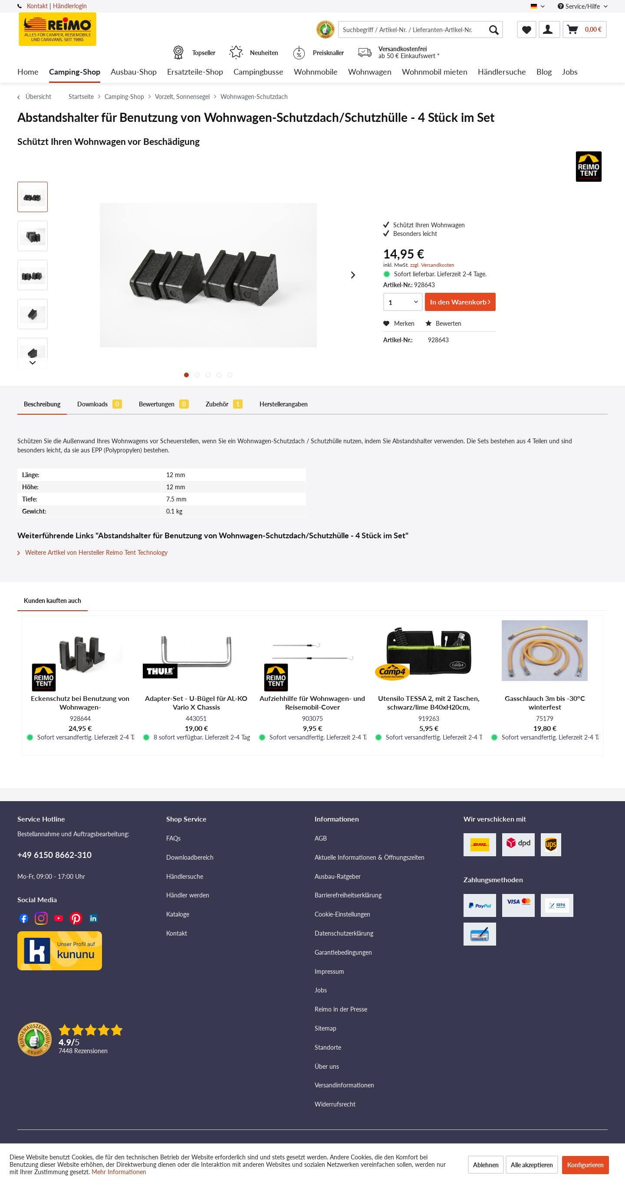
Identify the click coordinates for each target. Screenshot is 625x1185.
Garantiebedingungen (343, 952)
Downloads (99, 404)
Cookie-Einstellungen (342, 914)
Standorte (328, 1047)
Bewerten (443, 323)
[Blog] (544, 72)
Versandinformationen (344, 1085)
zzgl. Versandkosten (432, 265)
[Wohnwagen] (369, 72)
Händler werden (187, 895)
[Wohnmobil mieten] (434, 72)
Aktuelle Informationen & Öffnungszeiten (369, 857)
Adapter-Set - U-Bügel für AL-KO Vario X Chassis (196, 702)
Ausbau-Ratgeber (338, 876)
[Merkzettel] (526, 29)
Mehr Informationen (119, 1171)
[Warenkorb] (584, 29)
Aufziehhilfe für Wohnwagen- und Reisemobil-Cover (312, 702)
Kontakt (37, 6)
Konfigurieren (585, 1165)
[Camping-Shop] (74, 72)
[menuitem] (420, 29)
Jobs (321, 990)
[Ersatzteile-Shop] (195, 72)
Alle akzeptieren (532, 1165)
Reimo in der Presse (341, 1009)
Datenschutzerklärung (344, 933)
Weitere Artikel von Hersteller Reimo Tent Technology (92, 552)
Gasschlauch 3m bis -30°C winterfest (545, 702)
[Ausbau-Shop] (134, 72)
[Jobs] (570, 72)
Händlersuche (184, 876)
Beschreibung (42, 404)
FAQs (173, 838)
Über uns (327, 1066)
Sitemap (325, 1028)
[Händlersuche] (502, 72)
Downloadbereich (190, 857)
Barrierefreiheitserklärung (348, 895)
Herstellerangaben (284, 404)
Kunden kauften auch (52, 600)
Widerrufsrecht (335, 1104)
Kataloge (177, 914)
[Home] (28, 72)
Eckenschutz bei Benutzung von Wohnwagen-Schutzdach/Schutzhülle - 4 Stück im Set (80, 702)
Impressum (329, 971)
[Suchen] (494, 29)
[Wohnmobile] (316, 72)
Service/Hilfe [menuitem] (580, 6)
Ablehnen (486, 1165)
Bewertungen (164, 404)
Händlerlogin (70, 6)
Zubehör (224, 404)
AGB (321, 838)
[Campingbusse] (258, 72)
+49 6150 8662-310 (54, 855)
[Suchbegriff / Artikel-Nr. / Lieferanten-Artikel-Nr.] (420, 29)
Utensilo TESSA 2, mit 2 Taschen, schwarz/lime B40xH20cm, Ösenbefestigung (429, 702)
